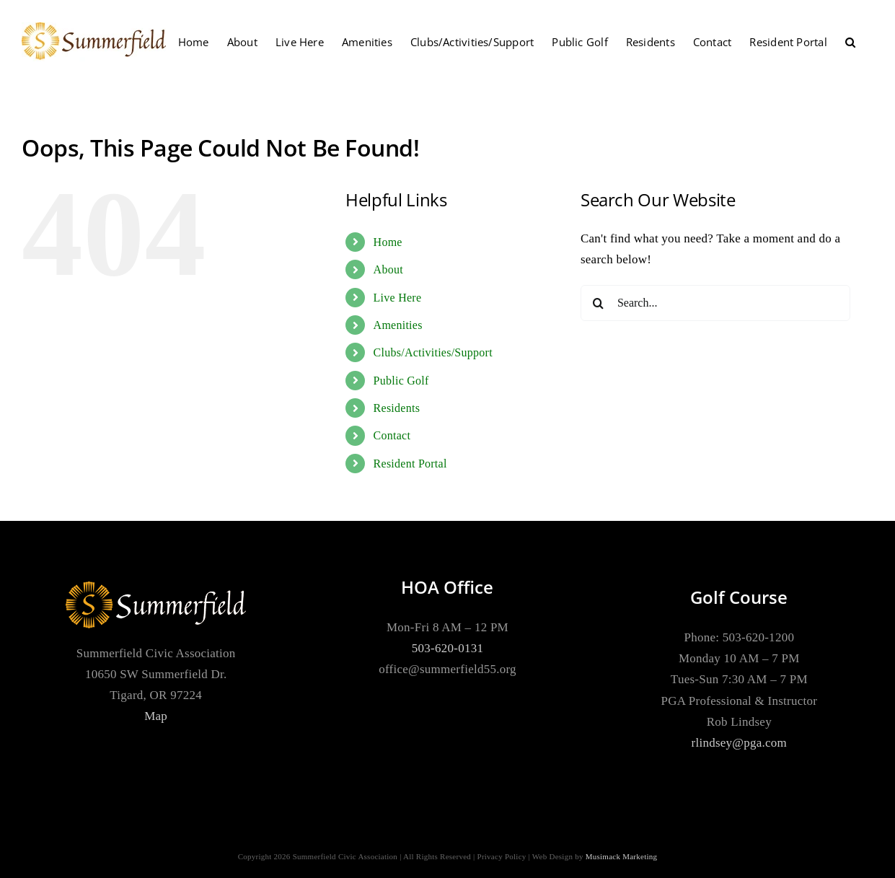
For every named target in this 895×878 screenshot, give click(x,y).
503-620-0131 (447, 648)
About (388, 269)
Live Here (398, 297)
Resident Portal (410, 463)
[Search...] (715, 303)
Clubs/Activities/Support (433, 352)
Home (388, 242)
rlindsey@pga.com (740, 743)
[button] (850, 42)
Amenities (398, 325)
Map (155, 716)
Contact (392, 435)
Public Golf (401, 380)
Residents (397, 408)
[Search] (599, 303)
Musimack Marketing (622, 856)
